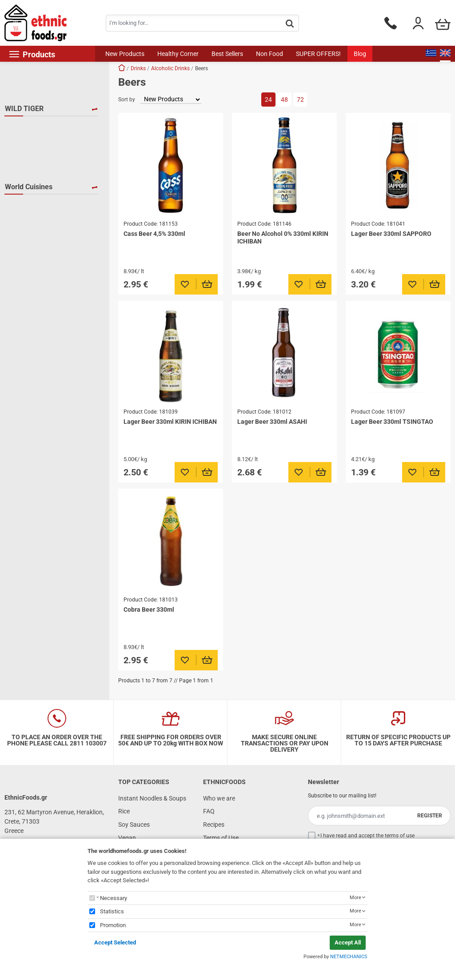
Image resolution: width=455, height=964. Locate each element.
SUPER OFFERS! (318, 53)
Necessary (113, 898)
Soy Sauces (134, 824)
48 (284, 99)
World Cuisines (28, 213)
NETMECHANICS (348, 957)
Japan (24, 257)
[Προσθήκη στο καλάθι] (207, 284)
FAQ (209, 811)
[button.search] (289, 23)
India (22, 244)
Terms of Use (221, 837)
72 (300, 99)
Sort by (126, 99)
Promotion (113, 925)
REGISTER (429, 816)
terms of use (400, 836)
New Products (124, 53)
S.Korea (26, 270)
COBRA (26, 153)
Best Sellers (227, 53)
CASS (23, 140)
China (24, 231)
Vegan (127, 837)
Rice (124, 811)
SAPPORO (30, 179)
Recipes (213, 824)
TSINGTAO (30, 191)
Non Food (269, 53)
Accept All (348, 942)
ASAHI (24, 127)
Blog (360, 53)
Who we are (219, 798)
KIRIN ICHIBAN (36, 166)
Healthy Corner (178, 53)
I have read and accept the (367, 836)
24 (268, 99)
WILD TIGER (24, 108)
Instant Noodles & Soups (152, 798)
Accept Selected (115, 942)
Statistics (112, 911)
